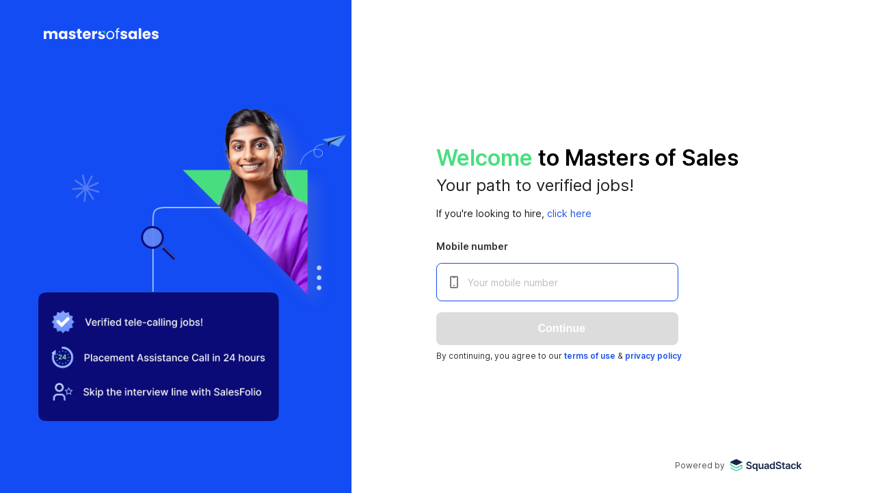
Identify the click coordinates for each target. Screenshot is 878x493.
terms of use (589, 356)
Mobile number (472, 246)
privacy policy (653, 356)
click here (569, 213)
